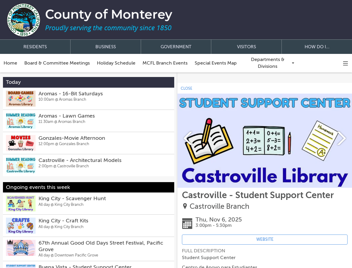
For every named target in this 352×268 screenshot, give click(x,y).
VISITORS (246, 46)
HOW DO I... (317, 46)
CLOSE (186, 88)
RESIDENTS (35, 46)
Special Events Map (216, 63)
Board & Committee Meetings (57, 63)
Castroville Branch (219, 207)
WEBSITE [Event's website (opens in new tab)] (264, 239)
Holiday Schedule (116, 63)
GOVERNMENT (176, 46)
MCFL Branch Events (165, 63)
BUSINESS (105, 46)
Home (10, 63)
